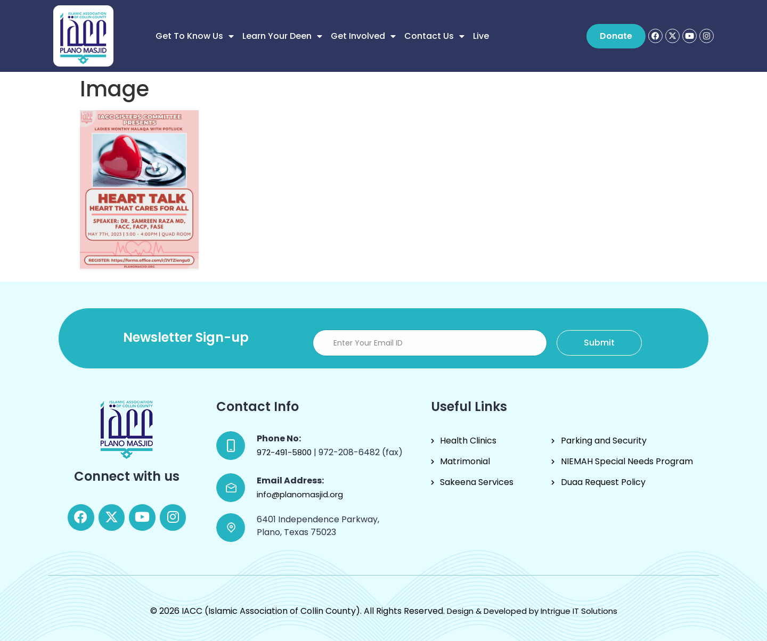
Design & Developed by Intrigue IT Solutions (532, 611)
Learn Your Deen (282, 36)
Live (481, 36)
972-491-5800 (285, 452)
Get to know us (195, 36)
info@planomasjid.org (300, 494)
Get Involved (363, 36)
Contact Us (434, 36)
